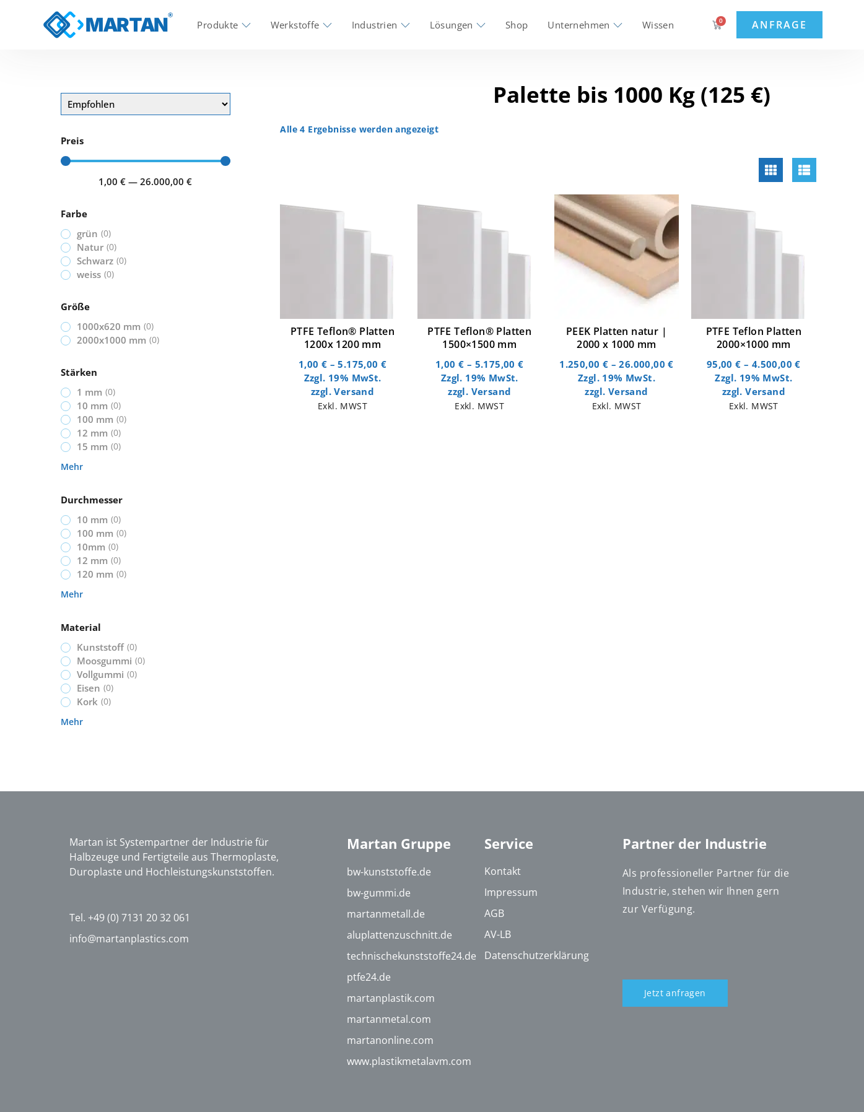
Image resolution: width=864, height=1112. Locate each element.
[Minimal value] (146, 161)
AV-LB (497, 935)
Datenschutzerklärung (536, 956)
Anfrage (779, 25)
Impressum (511, 893)
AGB (494, 914)
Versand (354, 391)
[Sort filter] (146, 104)
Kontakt (502, 872)
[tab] (771, 170)
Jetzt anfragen (675, 993)
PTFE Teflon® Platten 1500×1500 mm (479, 337)
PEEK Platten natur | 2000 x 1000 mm (616, 337)
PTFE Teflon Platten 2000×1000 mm (754, 337)
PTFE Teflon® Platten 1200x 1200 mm (342, 337)
